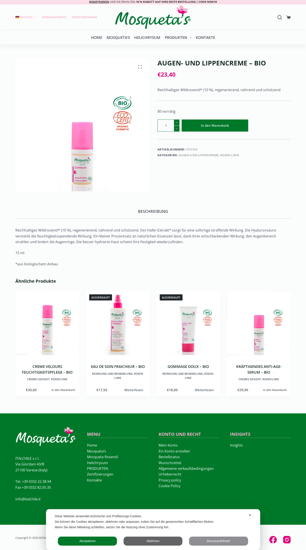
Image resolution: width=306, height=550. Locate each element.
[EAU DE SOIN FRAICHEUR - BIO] (118, 323)
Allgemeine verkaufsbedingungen (186, 468)
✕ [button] (250, 515)
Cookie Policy (169, 485)
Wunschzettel (170, 462)
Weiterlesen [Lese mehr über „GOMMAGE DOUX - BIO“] (204, 390)
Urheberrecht (170, 474)
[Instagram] (287, 539)
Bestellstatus (169, 456)
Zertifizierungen (84, 17)
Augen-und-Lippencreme (199, 155)
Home (96, 37)
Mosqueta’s (118, 37)
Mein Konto (168, 445)
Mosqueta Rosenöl (102, 456)
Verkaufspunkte (54, 17)
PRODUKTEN (179, 37)
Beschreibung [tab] (153, 211)
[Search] (279, 17)
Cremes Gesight (38, 379)
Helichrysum (147, 37)
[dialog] (153, 529)
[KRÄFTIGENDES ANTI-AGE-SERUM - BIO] (259, 323)
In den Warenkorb (215, 125)
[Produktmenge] (168, 125)
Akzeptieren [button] (87, 541)
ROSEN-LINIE (229, 155)
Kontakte (205, 37)
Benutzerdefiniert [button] (218, 541)
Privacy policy (170, 480)
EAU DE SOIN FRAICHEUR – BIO (118, 366)
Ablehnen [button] (153, 541)
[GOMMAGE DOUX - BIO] (188, 323)
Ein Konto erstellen (174, 451)
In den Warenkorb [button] (63, 390)
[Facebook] (273, 539)
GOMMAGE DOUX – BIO (188, 366)
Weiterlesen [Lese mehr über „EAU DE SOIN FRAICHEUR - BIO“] (133, 390)
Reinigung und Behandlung (112, 374)
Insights (236, 445)
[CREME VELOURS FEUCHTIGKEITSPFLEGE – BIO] (47, 323)
